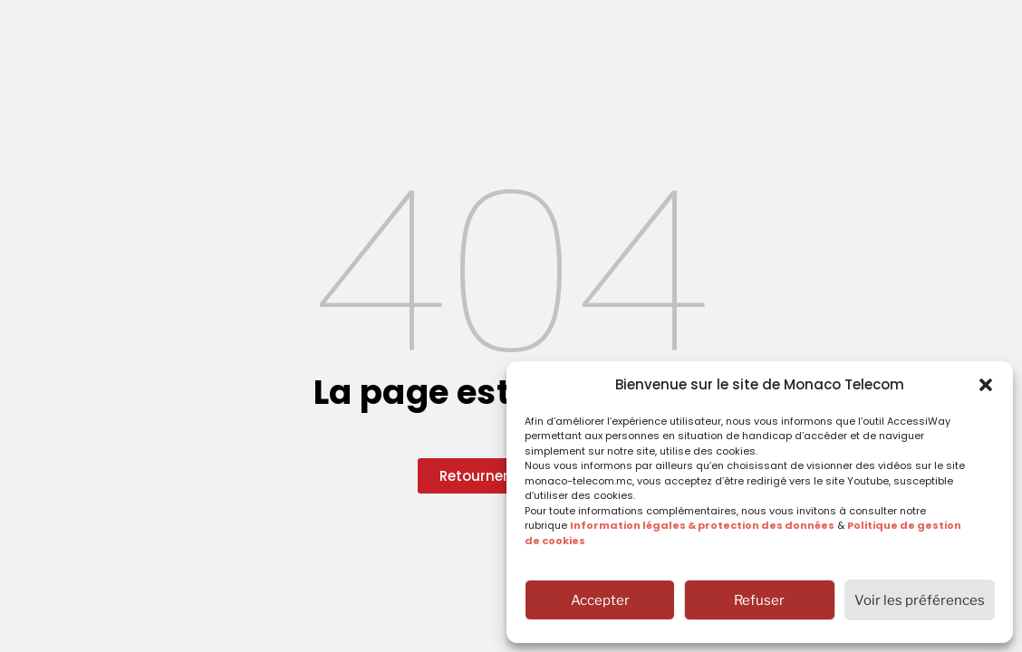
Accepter (600, 600)
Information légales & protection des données (702, 525)
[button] (986, 385)
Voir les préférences (919, 600)
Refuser (759, 600)
